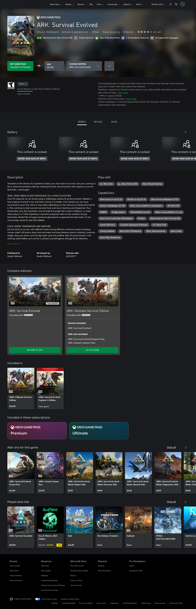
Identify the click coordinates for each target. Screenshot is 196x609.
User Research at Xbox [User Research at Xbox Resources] (49, 590)
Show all (171, 447)
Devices (80, 4)
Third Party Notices (130, 603)
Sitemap (54, 603)
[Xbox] (40, 4)
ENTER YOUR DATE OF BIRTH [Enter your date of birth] (32, 159)
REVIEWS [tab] (98, 121)
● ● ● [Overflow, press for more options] (109, 66)
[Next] (186, 132)
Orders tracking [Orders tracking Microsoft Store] (76, 580)
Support (126, 4)
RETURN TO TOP (35, 350)
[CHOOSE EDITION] (84, 66)
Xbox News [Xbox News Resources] (45, 566)
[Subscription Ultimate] (99, 430)
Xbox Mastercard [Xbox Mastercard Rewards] (104, 571)
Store (99, 4)
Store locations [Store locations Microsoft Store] (76, 585)
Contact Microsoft (68, 603)
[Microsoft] (20, 4)
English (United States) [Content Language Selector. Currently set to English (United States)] (22, 599)
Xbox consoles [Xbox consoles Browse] (15, 566)
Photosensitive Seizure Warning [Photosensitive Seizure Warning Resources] (53, 585)
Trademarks (114, 603)
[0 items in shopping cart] (176, 3)
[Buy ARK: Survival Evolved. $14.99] (54, 66)
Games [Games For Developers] (131, 566)
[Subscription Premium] (37, 430)
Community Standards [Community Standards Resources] (49, 580)
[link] (20, 388)
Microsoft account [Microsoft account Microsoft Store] (77, 566)
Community (112, 4)
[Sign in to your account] (182, 4)
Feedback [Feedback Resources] (44, 575)
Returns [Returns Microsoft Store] (73, 575)
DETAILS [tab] (82, 121)
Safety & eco (146, 603)
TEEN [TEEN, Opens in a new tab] (23, 84)
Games (68, 4)
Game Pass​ (55, 4)
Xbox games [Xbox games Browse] (14, 571)
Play (91, 4)
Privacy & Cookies (85, 603)
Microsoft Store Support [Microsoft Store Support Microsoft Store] (79, 571)
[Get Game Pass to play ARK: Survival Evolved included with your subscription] (20, 66)
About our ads (160, 603)
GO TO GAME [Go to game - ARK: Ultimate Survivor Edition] (92, 350)
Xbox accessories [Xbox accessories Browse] (16, 580)
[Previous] (179, 132)
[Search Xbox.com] (170, 3)
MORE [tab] (114, 121)
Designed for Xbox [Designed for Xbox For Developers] (136, 571)
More (138, 4)
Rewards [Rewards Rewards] (101, 566)
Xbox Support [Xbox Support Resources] (46, 571)
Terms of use (101, 603)
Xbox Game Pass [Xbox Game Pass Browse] (16, 575)
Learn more (122, 92)
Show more (14, 243)
